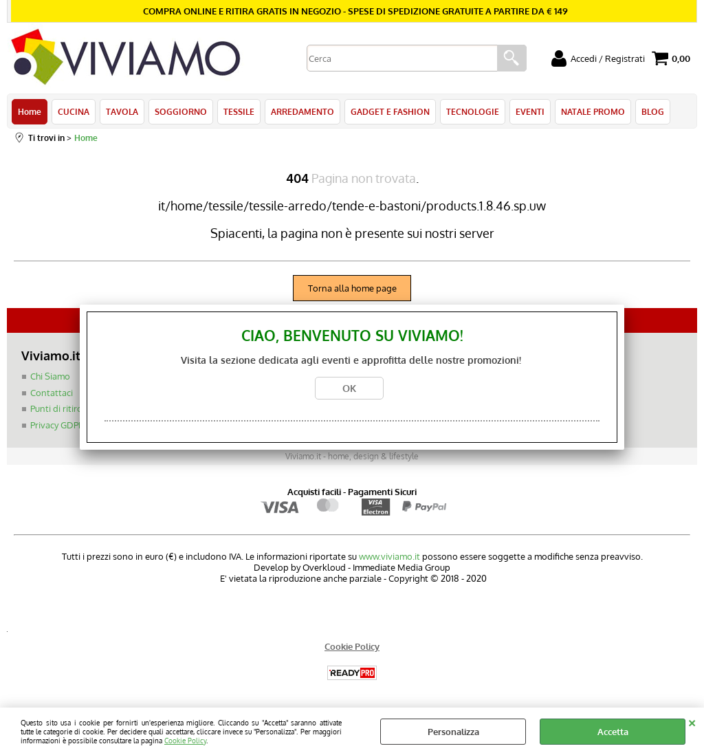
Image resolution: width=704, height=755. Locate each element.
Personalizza (453, 731)
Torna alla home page (352, 288)
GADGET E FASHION (390, 111)
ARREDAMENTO (302, 111)
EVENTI (530, 111)
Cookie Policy (185, 740)
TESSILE (238, 111)
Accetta (612, 731)
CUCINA (73, 111)
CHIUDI (692, 721)
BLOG (652, 111)
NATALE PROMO (593, 111)
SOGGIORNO (181, 111)
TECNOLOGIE (472, 111)
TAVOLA (122, 111)
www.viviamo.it (389, 556)
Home (29, 111)
